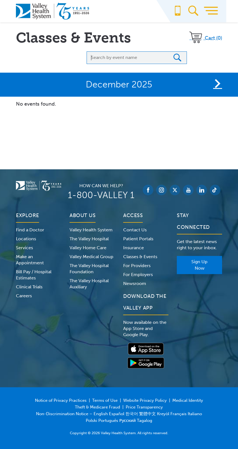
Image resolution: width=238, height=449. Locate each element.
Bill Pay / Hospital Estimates (33, 275)
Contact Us (135, 229)
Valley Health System (91, 229)
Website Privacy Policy (145, 400)
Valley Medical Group (91, 256)
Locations (26, 238)
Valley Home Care (88, 247)
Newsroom (134, 283)
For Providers (137, 265)
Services (24, 247)
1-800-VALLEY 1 (101, 195)
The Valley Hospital (89, 238)
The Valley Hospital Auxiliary (89, 283)
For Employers (138, 274)
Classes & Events (140, 256)
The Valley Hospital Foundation (89, 268)
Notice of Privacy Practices (61, 400)
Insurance (133, 247)
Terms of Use (105, 400)
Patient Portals (138, 238)
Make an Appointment (30, 259)
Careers (24, 295)
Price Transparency (144, 407)
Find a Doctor (30, 229)
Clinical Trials (29, 286)
